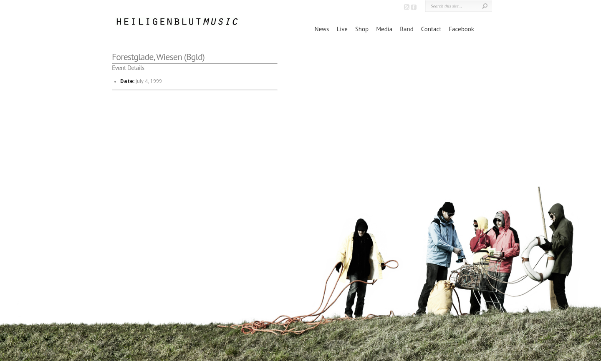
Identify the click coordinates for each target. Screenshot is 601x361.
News (322, 29)
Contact (431, 29)
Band (406, 29)
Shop (362, 29)
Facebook (461, 29)
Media (384, 29)
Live (341, 29)
